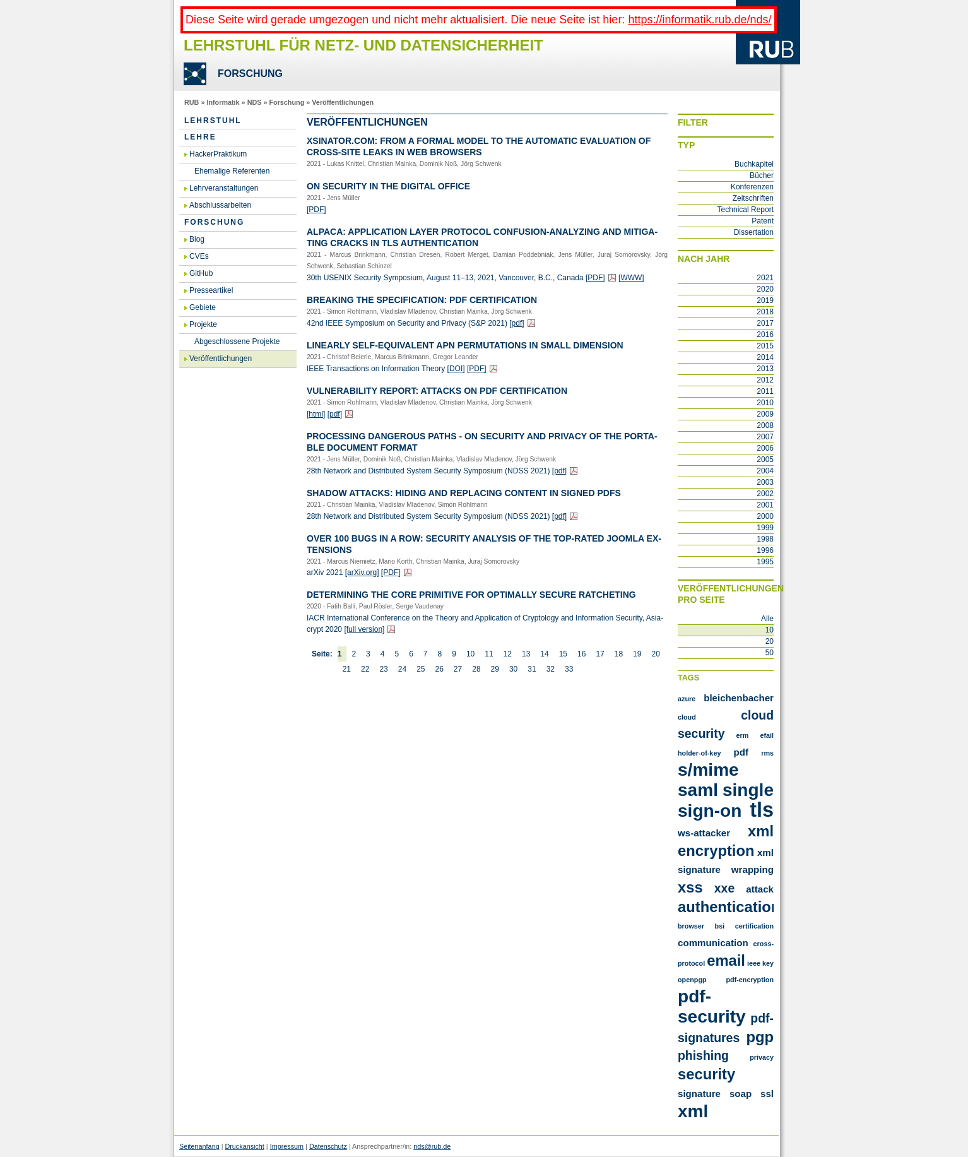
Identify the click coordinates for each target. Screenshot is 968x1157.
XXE (724, 888)
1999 (765, 527)
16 (581, 654)
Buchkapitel (754, 164)
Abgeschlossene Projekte (237, 341)
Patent (763, 221)
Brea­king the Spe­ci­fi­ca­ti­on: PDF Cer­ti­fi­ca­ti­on (422, 300)
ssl (767, 1093)
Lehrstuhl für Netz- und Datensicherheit (363, 45)
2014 (765, 357)
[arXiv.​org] (362, 572)
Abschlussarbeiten (220, 205)
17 (600, 654)
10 (470, 654)
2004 (765, 470)
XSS (690, 887)
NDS (254, 102)
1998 (765, 539)
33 (569, 669)
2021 (765, 277)
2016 (765, 334)
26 (439, 669)
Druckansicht (244, 1146)
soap (740, 1093)
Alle (767, 618)
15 (563, 654)
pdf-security (712, 1006)
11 (489, 654)
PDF (741, 752)
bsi (720, 926)
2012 (765, 380)
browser (691, 926)
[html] (316, 414)
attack (760, 889)
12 (508, 654)
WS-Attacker (704, 833)
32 (550, 669)
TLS (762, 809)
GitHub (201, 273)
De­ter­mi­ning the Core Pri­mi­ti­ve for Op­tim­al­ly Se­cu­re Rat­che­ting (471, 595)
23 (383, 669)
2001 (765, 505)
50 (769, 652)
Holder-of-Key (699, 753)
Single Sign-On (726, 800)
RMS (767, 753)
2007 (765, 436)
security (706, 1074)
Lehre (200, 137)
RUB (191, 102)
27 (458, 669)
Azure (686, 699)
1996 (765, 550)
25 (420, 669)
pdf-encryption (750, 979)
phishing (703, 1055)
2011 (765, 391)
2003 (765, 482)
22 (365, 669)
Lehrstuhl (213, 120)
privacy (762, 1057)
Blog (196, 239)
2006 (765, 448)
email (726, 960)
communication (713, 942)
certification (754, 926)
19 (637, 654)
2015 (765, 345)
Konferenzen (752, 186)
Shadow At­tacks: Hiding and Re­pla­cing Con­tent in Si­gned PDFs (464, 493)
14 (544, 654)
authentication (729, 906)
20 (655, 654)
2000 (765, 516)
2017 (765, 323)
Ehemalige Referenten (231, 171)
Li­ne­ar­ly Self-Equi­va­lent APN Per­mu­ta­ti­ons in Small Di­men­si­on (465, 345)
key (768, 963)
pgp (760, 1036)
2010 (765, 402)
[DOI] (456, 368)
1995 (765, 561)
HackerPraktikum (218, 154)
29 (495, 669)
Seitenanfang (199, 1146)
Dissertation (754, 232)
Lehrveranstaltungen (223, 188)
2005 (765, 459)
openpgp (692, 979)
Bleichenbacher (739, 697)
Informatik (222, 102)
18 (619, 654)
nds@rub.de (432, 1146)
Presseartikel (211, 290)
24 (402, 669)
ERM (742, 735)
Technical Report (745, 209)
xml (693, 1111)
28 (476, 669)
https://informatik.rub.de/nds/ (699, 19)
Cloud (687, 717)
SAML (698, 790)
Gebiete (202, 307)
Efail (767, 735)
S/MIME (708, 770)
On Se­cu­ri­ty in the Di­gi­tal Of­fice (388, 186)
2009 (765, 414)
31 (532, 669)
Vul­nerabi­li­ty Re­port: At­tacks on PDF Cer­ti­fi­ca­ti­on (437, 391)
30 (513, 669)
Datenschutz (328, 1146)
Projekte (203, 324)
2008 (765, 425)
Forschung (286, 102)
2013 (765, 368)
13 (526, 654)
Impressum (287, 1146)
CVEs (199, 256)
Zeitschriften (753, 198)
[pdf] (516, 323)
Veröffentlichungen (343, 102)
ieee (753, 963)
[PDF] (316, 209)
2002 (765, 493)
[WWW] (631, 277)
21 (347, 669)
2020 (765, 289)
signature (699, 1093)
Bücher (762, 175)
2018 (765, 311)
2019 (765, 300)
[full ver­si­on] (364, 629)
